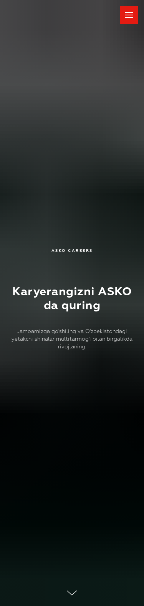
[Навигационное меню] (129, 15)
